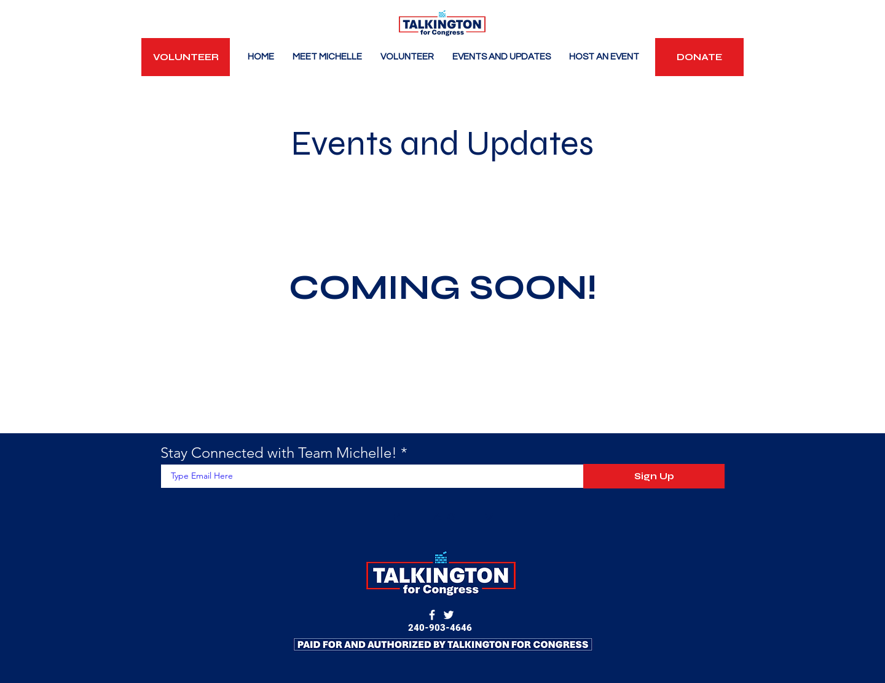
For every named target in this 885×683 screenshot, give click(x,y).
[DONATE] (699, 57)
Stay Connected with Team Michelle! (278, 453)
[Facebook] (432, 615)
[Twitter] (448, 615)
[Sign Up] (654, 476)
